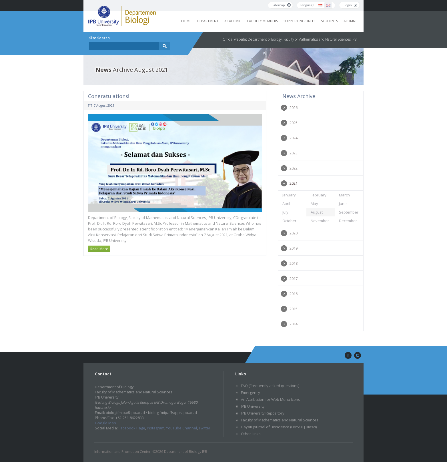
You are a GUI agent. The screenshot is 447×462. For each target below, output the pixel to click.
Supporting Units (299, 21)
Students (329, 21)
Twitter (204, 428)
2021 (294, 183)
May (314, 203)
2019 (294, 248)
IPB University (253, 406)
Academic (233, 21)
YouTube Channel (181, 428)
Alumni (350, 21)
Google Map (105, 422)
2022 (294, 168)
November (320, 220)
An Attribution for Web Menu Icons (270, 399)
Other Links (251, 433)
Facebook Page (132, 428)
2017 (294, 278)
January (289, 195)
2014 (294, 323)
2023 (294, 153)
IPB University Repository (262, 413)
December (348, 220)
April (286, 203)
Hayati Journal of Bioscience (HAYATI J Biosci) (279, 426)
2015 (294, 308)
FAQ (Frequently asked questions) (270, 385)
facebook (347, 355)
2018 (294, 263)
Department (208, 21)
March (344, 195)
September (348, 212)
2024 (294, 137)
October (289, 220)
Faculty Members (262, 21)
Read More (99, 248)
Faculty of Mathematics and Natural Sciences (279, 420)
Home (186, 21)
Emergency (250, 392)
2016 (294, 293)
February (318, 195)
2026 (294, 107)
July (285, 212)
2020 (294, 233)
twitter (357, 355)
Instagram (155, 428)
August (317, 212)
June (343, 203)
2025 (294, 122)
